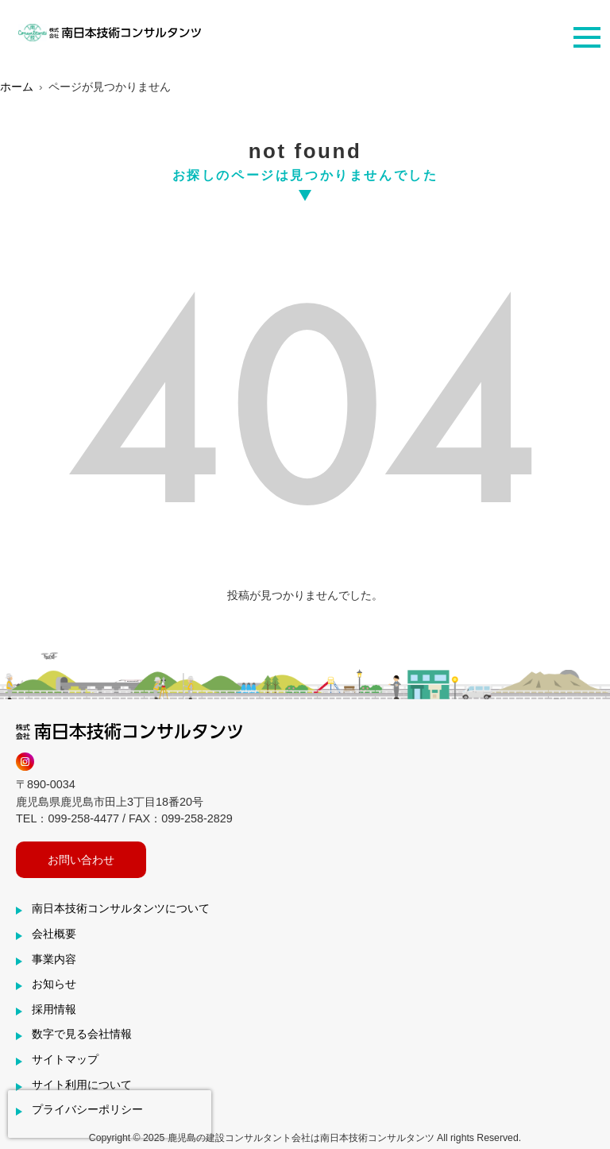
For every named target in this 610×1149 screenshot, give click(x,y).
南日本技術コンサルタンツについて (121, 908)
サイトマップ (65, 1059)
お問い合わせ (81, 859)
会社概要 (54, 933)
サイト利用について (82, 1084)
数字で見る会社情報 (82, 1033)
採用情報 (54, 1009)
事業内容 (54, 959)
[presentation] (109, 1114)
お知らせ (54, 983)
